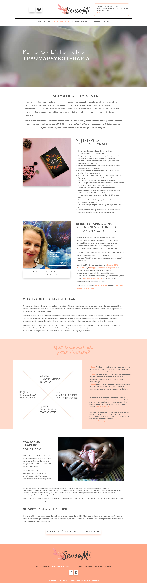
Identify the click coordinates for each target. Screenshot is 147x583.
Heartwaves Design (94, 580)
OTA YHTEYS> (102, 12)
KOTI (39, 22)
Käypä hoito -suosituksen (92, 278)
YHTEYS (106, 22)
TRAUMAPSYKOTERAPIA (60, 22)
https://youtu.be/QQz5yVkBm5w (100, 421)
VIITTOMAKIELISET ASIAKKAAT (81, 22)
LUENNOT (97, 22)
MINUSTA (46, 22)
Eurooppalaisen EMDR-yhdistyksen (102, 268)
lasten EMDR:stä (101, 285)
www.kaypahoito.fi (102, 406)
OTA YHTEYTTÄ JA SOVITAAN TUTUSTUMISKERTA (46, 273)
